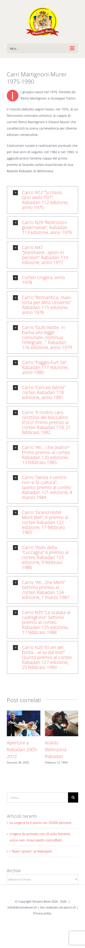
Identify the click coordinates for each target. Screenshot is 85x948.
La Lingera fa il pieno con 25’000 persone (40, 823)
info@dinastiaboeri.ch (22, 907)
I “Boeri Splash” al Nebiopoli (31, 851)
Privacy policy (42, 913)
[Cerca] (73, 797)
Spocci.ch (69, 907)
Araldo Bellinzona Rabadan (55, 749)
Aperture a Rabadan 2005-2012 (22, 749)
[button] (42, 200)
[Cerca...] (37, 797)
